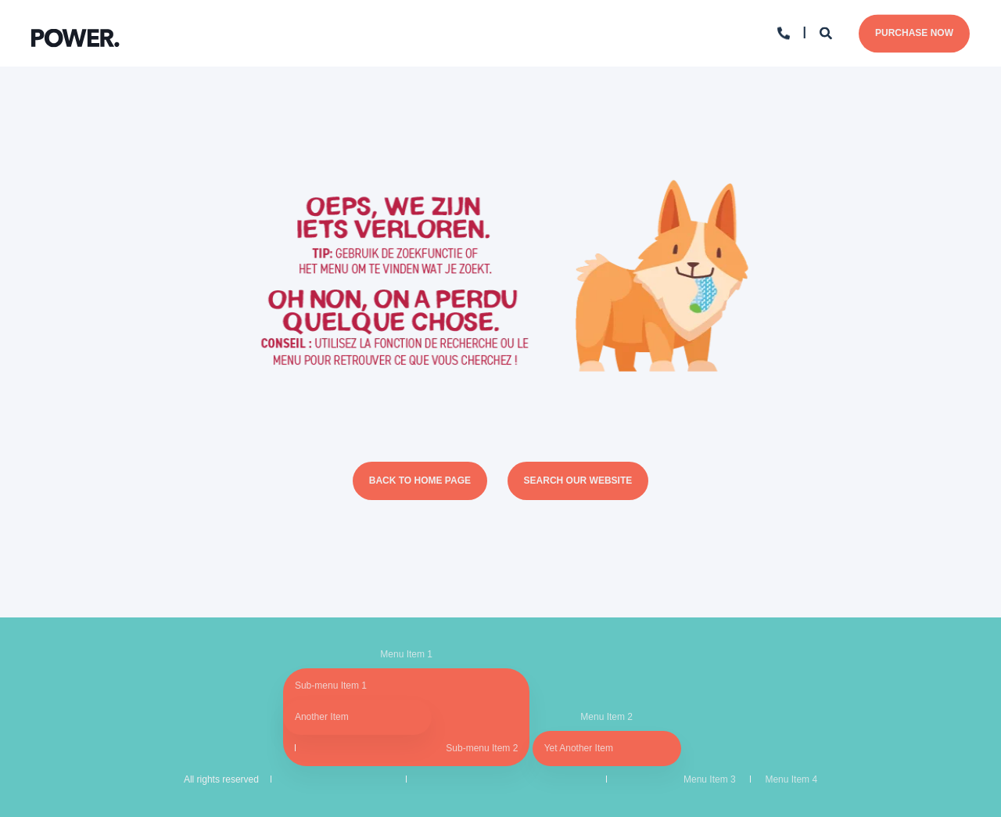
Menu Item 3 (709, 779)
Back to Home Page (420, 480)
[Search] (827, 32)
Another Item (322, 717)
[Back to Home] (75, 33)
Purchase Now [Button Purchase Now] (914, 32)
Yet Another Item (578, 748)
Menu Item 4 (791, 779)
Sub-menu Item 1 (331, 685)
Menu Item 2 (606, 717)
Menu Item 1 (406, 654)
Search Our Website (578, 480)
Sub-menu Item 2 (482, 748)
